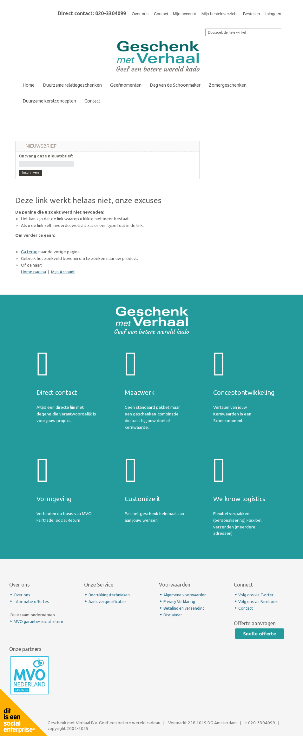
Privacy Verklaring (179, 602)
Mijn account (184, 13)
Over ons (140, 13)
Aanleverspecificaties (107, 602)
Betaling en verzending (184, 608)
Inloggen (273, 13)
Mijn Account (63, 271)
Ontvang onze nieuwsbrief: (46, 156)
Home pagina (33, 271)
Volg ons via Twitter (255, 595)
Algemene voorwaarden (185, 595)
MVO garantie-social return (38, 622)
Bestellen (251, 13)
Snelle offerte (259, 633)
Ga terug (29, 251)
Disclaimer (172, 615)
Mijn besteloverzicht (219, 13)
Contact (161, 13)
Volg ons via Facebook (258, 602)
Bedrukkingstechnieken (109, 595)
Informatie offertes (31, 602)
